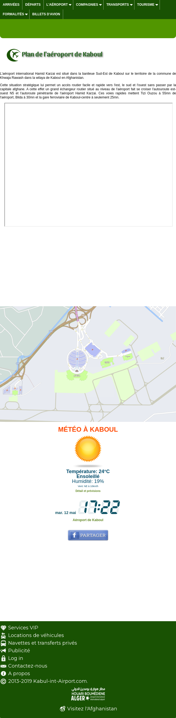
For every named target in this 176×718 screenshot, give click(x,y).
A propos (19, 674)
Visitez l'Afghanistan (92, 709)
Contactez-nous (27, 666)
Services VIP (23, 628)
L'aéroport (57, 5)
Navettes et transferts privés (42, 643)
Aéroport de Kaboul (88, 520)
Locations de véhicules (36, 635)
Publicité (19, 651)
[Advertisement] (88, 265)
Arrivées (11, 5)
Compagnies (87, 5)
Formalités (13, 14)
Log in (15, 658)
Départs (32, 5)
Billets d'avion (46, 14)
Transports (117, 5)
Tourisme (145, 5)
